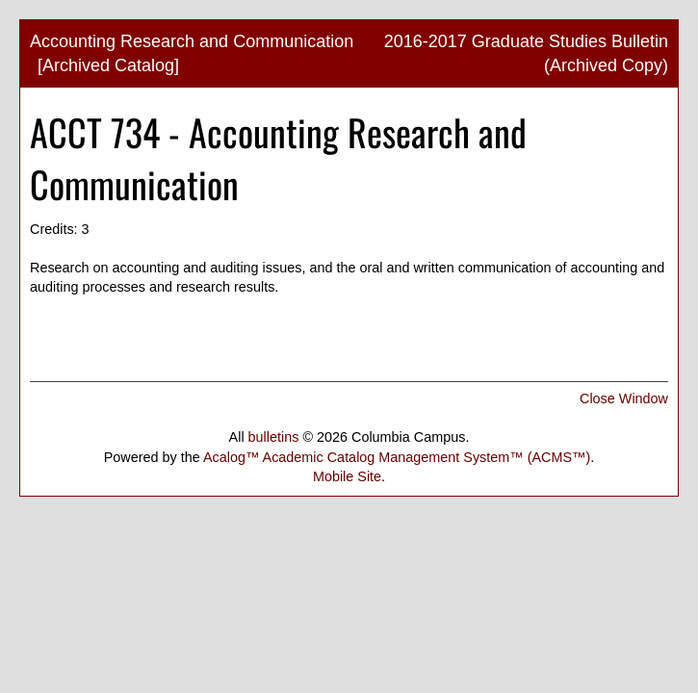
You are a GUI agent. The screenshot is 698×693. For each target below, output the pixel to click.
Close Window (624, 398)
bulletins (273, 437)
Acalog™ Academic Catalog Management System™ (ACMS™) (396, 457)
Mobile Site (347, 476)
